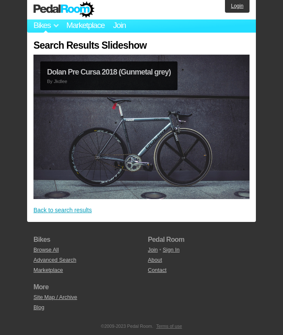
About (155, 260)
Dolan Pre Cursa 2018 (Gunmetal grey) (109, 72)
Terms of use (169, 326)
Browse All (46, 249)
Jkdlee (60, 81)
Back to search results (62, 210)
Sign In (171, 249)
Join (119, 25)
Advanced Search (54, 260)
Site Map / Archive (55, 297)
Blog (38, 307)
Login (237, 6)
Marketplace (85, 25)
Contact (157, 270)
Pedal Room (63, 9)
